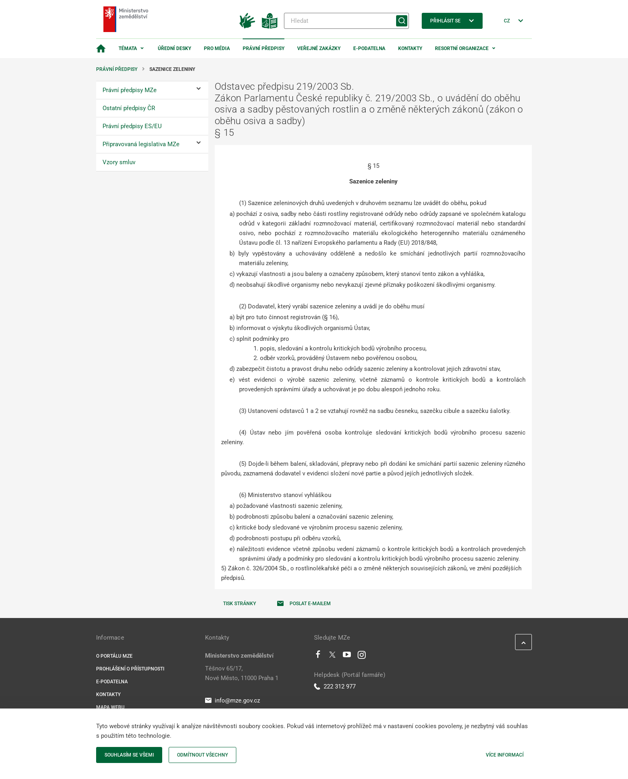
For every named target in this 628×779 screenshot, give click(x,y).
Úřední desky (174, 48)
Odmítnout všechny (202, 755)
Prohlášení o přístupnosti (130, 669)
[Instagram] (362, 656)
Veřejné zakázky (318, 48)
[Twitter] (332, 656)
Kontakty (410, 48)
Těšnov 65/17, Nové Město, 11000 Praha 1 (241, 673)
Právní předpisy (263, 48)
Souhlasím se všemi (129, 755)
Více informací (504, 755)
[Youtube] (347, 656)
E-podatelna (369, 48)
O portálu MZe (114, 656)
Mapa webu (110, 707)
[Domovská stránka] (101, 48)
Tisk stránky (239, 603)
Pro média (217, 48)
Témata (128, 48)
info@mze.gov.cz (232, 700)
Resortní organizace (462, 48)
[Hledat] (346, 21)
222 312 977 (335, 686)
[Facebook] (318, 656)
